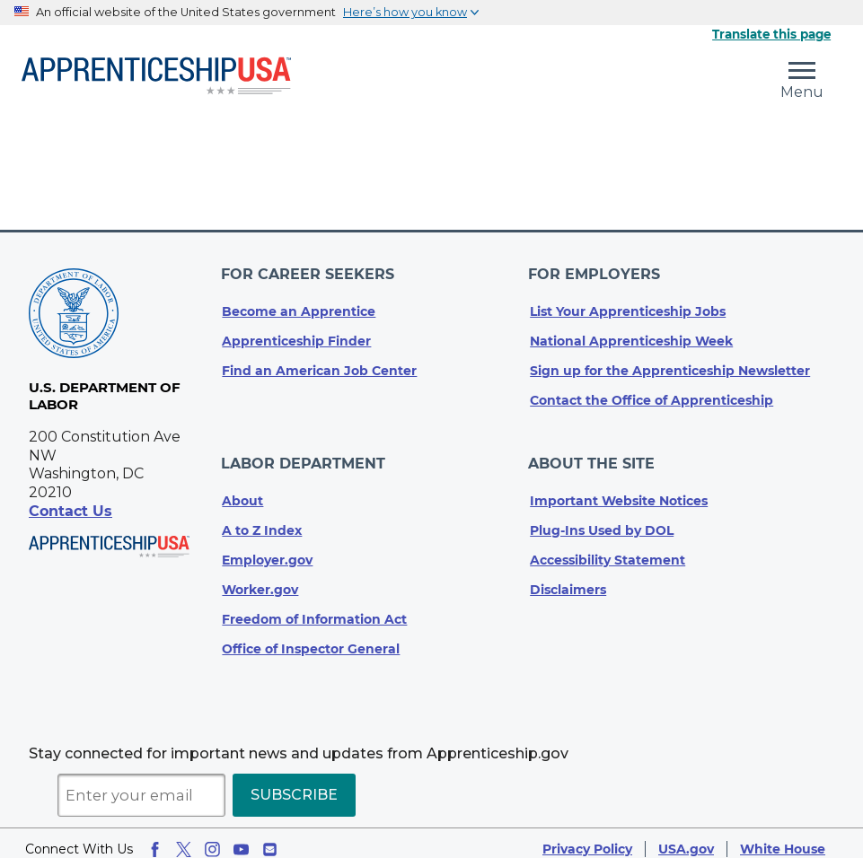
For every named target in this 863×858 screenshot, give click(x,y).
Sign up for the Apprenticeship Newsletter (670, 365)
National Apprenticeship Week (631, 336)
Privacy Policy (587, 837)
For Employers (596, 271)
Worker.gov (260, 578)
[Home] (156, 77)
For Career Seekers (308, 271)
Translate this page (771, 34)
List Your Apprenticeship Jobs (628, 306)
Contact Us (70, 511)
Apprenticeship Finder (296, 336)
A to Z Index (262, 519)
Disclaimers (568, 578)
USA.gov (686, 837)
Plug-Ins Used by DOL (602, 519)
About (242, 489)
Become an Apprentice (298, 306)
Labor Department (304, 454)
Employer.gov (267, 548)
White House (782, 837)
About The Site (593, 454)
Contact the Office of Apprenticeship (651, 395)
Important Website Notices (619, 489)
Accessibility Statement (607, 548)
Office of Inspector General (311, 637)
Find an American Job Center (319, 365)
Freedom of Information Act (314, 608)
